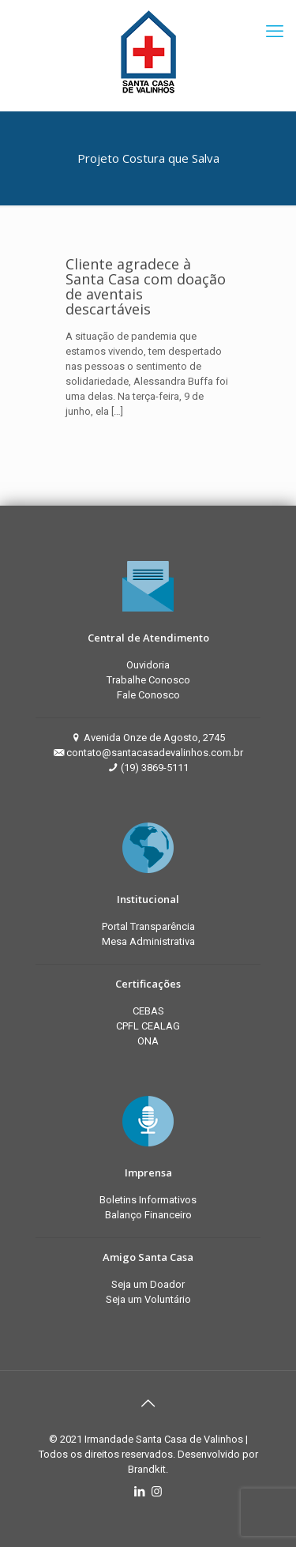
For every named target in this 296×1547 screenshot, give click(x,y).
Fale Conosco (148, 695)
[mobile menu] (274, 31)
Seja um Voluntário (148, 1299)
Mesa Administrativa (148, 941)
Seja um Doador (148, 1284)
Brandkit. (148, 1469)
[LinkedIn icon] (140, 1492)
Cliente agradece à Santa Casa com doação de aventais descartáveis (146, 286)
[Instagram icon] (157, 1492)
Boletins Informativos (148, 1200)
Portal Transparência (148, 926)
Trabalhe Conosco (148, 680)
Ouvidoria (148, 665)
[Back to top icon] (148, 1403)
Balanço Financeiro (148, 1215)
